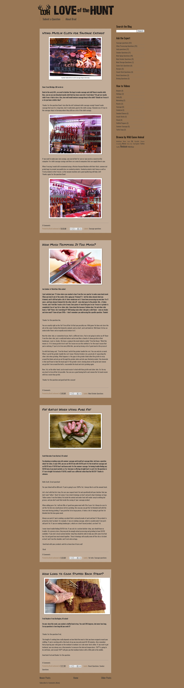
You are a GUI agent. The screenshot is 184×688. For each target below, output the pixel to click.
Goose (142, 141)
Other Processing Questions (125, 46)
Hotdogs (119, 94)
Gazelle (137, 141)
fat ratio (91, 558)
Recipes (118, 69)
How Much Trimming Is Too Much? (69, 244)
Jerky (117, 97)
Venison (123, 146)
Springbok (136, 144)
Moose (124, 143)
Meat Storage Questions (123, 62)
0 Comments (46, 225)
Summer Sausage (121, 126)
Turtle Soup (120, 129)
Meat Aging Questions (123, 56)
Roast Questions (93, 666)
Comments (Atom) (54, 683)
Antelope (119, 141)
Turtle (118, 147)
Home (75, 677)
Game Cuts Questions (123, 65)
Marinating (119, 100)
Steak (118, 120)
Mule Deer (129, 144)
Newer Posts (45, 677)
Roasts (118, 104)
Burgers (118, 90)
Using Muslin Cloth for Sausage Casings (73, 33)
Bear (124, 141)
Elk (132, 141)
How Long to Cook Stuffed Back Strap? (72, 573)
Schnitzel (119, 110)
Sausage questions (95, 228)
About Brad (71, 19)
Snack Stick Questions (123, 72)
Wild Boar (131, 147)
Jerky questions (121, 49)
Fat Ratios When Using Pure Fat (66, 409)
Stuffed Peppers (121, 123)
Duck (129, 141)
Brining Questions (122, 78)
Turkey (142, 143)
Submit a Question (51, 19)
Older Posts (106, 677)
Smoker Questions (122, 52)
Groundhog (119, 144)
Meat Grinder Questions (95, 393)
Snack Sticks (120, 116)
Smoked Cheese (121, 113)
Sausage (119, 107)
